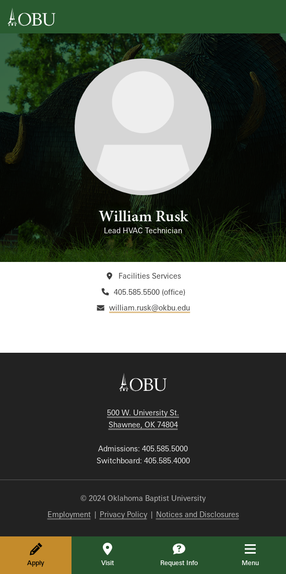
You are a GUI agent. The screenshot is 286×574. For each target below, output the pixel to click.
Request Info (179, 555)
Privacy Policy (123, 514)
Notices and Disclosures (197, 514)
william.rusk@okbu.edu (149, 307)
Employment (69, 514)
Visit (107, 555)
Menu (257, 555)
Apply (35, 555)
